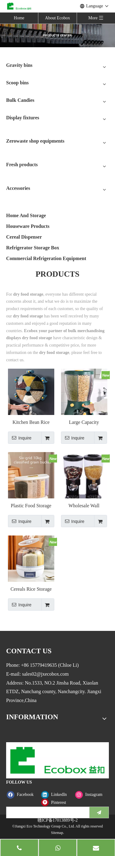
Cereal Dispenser (24, 237)
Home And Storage (26, 215)
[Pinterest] (57, 802)
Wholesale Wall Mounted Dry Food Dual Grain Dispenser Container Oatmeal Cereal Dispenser (84, 506)
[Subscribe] (99, 812)
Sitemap (57, 833)
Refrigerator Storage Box (32, 247)
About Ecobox (57, 18)
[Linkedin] (57, 794)
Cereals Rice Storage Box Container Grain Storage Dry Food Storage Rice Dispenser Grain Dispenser (31, 589)
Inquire (20, 438)
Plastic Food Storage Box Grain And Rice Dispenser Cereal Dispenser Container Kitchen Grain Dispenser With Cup (31, 506)
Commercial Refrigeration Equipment (46, 258)
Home (19, 18)
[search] (46, 812)
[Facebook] (22, 794)
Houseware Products (27, 226)
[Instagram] (91, 794)
